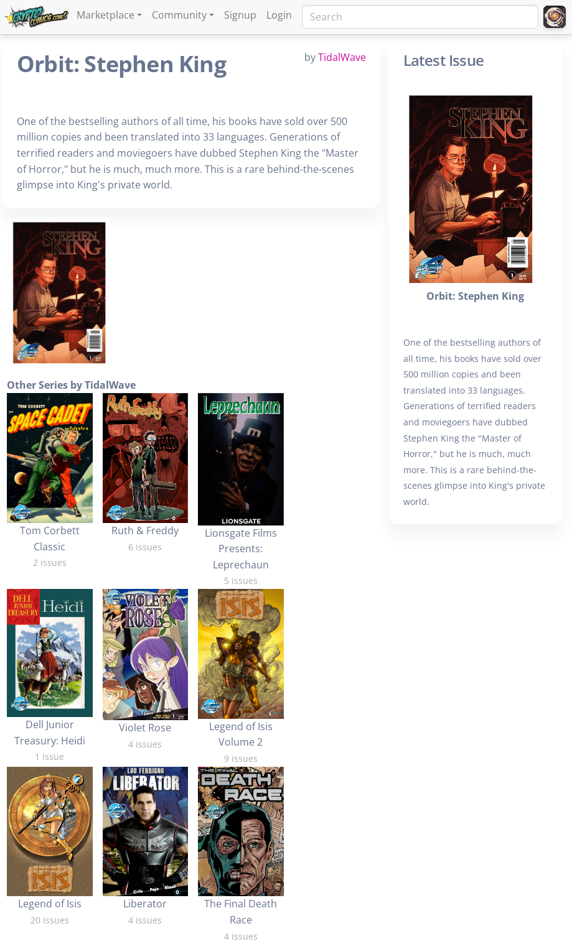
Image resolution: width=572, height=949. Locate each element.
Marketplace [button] (105, 15)
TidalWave (342, 57)
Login (279, 15)
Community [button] (179, 15)
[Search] (420, 17)
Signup (240, 15)
